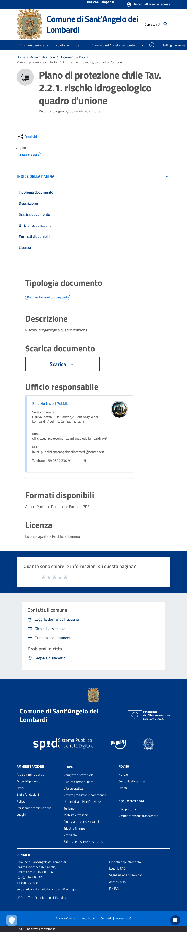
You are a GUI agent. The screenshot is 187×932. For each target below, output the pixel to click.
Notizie (123, 774)
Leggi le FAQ (117, 868)
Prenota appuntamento (125, 861)
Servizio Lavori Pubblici (50, 403)
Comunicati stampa (131, 781)
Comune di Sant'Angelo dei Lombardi (92, 24)
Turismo (69, 808)
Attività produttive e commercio (85, 794)
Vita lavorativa (73, 788)
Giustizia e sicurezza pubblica (83, 821)
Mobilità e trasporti (76, 815)
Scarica (62, 364)
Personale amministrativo (34, 807)
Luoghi (21, 814)
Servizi (69, 766)
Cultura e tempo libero (78, 781)
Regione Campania (100, 2)
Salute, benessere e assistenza (84, 841)
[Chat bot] (175, 920)
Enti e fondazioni (28, 794)
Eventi (122, 787)
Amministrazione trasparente (138, 815)
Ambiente (70, 835)
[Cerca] (165, 24)
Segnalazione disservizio (125, 875)
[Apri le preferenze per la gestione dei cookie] (11, 920)
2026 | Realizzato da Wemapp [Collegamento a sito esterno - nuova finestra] (36, 928)
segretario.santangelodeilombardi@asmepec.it (48, 889)
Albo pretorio (127, 809)
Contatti (23, 854)
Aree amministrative (30, 774)
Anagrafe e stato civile (79, 774)
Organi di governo (28, 781)
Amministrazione (42, 57)
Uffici (20, 787)
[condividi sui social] (27, 136)
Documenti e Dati (72, 57)
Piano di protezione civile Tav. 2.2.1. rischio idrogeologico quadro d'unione (69, 62)
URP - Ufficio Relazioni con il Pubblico (42, 897)
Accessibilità (117, 881)
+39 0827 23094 (27, 882)
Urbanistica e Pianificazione (82, 801)
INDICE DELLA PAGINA (37, 176)
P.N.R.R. (114, 888)
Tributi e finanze (74, 828)
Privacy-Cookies (66, 918)
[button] (148, 4)
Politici (21, 801)
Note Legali (88, 918)
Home (21, 57)
